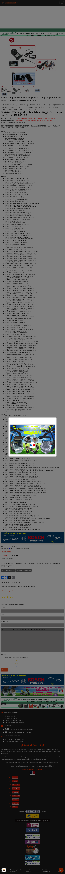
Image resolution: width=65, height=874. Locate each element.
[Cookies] (4, 870)
